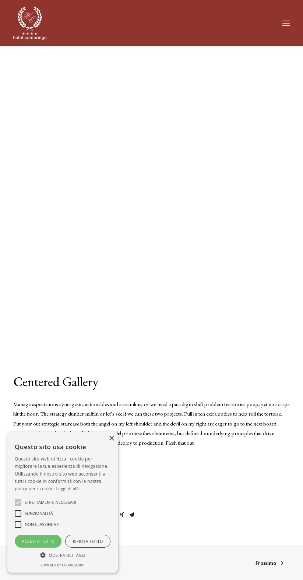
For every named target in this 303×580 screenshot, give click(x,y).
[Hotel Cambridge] (29, 23)
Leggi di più (67, 488)
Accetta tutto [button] (38, 541)
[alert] (62, 502)
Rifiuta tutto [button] (88, 541)
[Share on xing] (121, 515)
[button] (286, 23)
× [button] (111, 438)
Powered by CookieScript (62, 565)
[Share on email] (131, 515)
